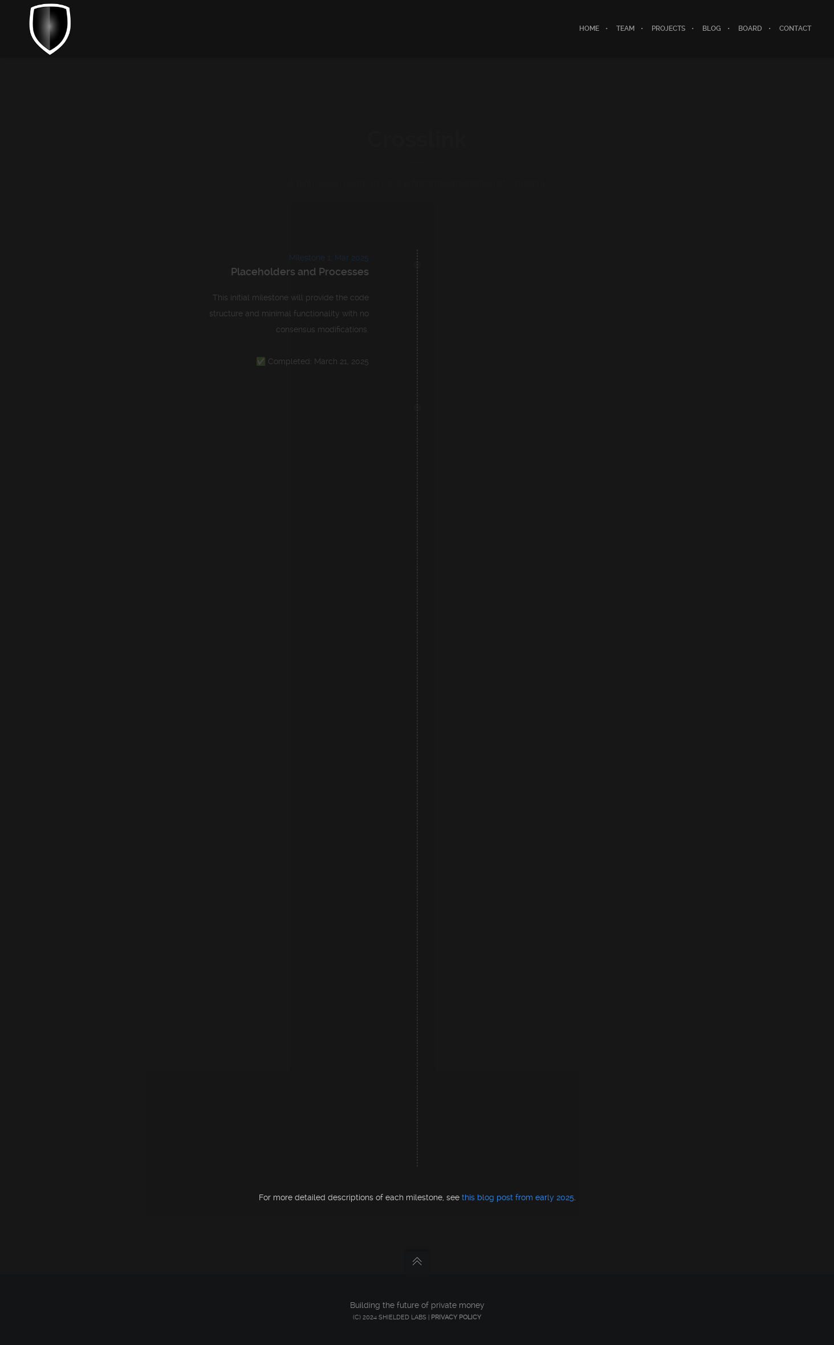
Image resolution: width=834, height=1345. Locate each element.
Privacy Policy (456, 1317)
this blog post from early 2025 (518, 1197)
